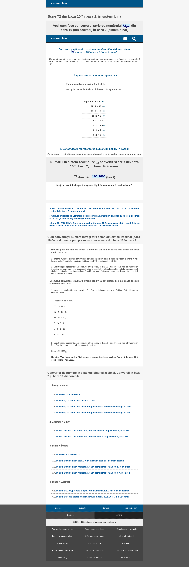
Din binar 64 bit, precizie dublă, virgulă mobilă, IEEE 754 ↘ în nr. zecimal (92, 497)
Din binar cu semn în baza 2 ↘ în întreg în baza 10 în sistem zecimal (90, 461)
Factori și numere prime (62, 536)
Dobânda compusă (94, 550)
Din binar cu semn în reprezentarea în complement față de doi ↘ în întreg (93, 473)
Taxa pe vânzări (62, 543)
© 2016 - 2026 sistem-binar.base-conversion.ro (94, 522)
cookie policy (131, 508)
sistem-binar (59, 3)
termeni (106, 508)
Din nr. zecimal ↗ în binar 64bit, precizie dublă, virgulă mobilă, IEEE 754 (92, 436)
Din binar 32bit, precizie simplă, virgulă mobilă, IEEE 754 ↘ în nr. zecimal (92, 491)
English (70, 515)
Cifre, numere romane (94, 536)
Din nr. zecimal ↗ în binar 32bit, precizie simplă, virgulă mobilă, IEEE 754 (92, 430)
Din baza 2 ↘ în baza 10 (68, 454)
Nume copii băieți (94, 557)
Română (118, 515)
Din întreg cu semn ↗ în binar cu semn (75, 400)
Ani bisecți (126, 543)
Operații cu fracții (126, 536)
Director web (126, 557)
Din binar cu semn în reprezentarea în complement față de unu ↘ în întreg (93, 467)
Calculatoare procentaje (126, 529)
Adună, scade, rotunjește (62, 550)
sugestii (82, 508)
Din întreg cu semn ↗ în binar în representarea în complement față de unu (93, 406)
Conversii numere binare (62, 529)
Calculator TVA (94, 543)
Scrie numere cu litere (94, 529)
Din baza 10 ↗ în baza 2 (68, 394)
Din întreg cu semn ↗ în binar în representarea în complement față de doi (93, 412)
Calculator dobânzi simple (127, 550)
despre (58, 508)
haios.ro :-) (62, 557)
